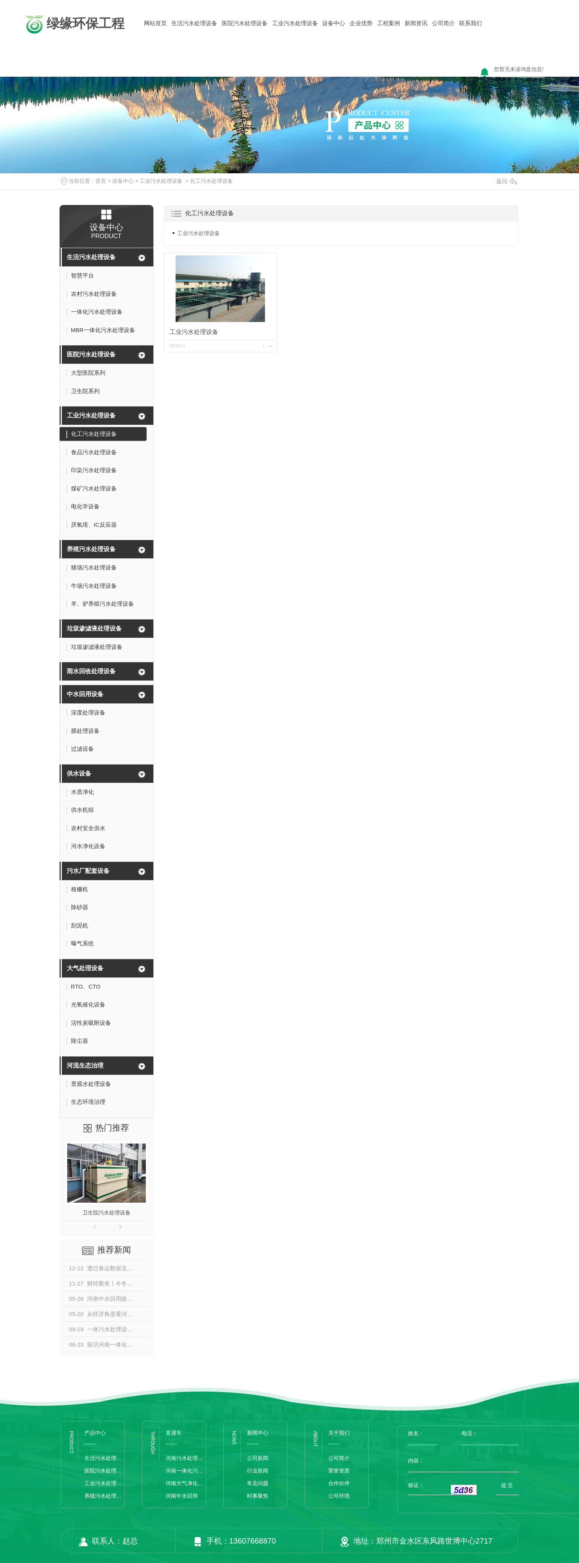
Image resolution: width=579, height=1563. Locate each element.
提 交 (507, 1485)
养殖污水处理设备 (91, 549)
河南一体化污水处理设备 (186, 1471)
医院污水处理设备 (245, 23)
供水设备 (79, 773)
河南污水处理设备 (186, 1458)
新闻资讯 (416, 23)
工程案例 (388, 23)
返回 (506, 181)
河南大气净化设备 (186, 1483)
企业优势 (361, 23)
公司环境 (339, 1496)
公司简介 (443, 23)
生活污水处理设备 (194, 23)
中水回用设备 (85, 694)
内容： (463, 1460)
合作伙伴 (339, 1483)
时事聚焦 (257, 1496)
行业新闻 (257, 1471)
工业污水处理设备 (295, 23)
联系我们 (470, 23)
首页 (100, 181)
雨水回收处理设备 (91, 671)
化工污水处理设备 (211, 181)
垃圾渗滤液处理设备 (94, 628)
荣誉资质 (339, 1471)
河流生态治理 (85, 1065)
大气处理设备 (85, 968)
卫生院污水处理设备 (106, 1213)
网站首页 (155, 23)
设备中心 (333, 23)
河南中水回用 (182, 1496)
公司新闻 (257, 1458)
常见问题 (257, 1483)
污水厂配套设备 (88, 871)
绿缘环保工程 (73, 24)
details (177, 346)
